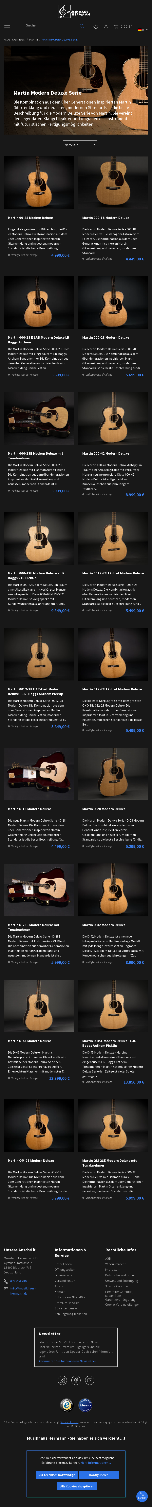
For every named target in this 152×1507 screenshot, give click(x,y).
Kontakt (60, 1292)
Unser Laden (63, 1264)
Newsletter (49, 1333)
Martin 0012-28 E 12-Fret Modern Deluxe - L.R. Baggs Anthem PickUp (35, 691)
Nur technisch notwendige (56, 1475)
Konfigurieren (98, 1475)
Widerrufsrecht (115, 1264)
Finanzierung (63, 1275)
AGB (108, 1258)
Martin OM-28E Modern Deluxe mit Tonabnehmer (109, 1163)
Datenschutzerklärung (120, 1275)
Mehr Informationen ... (96, 1463)
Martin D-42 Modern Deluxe (103, 925)
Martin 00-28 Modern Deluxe (30, 217)
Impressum (113, 1269)
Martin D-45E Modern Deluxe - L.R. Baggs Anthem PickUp (109, 1043)
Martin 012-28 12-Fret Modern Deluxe (112, 689)
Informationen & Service (70, 1252)
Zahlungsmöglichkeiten (71, 1314)
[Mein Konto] (106, 26)
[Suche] (51, 25)
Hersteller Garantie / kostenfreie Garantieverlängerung (120, 1296)
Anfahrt (60, 1286)
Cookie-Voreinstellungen (122, 1304)
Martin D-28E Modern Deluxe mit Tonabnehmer (33, 927)
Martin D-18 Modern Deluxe (29, 809)
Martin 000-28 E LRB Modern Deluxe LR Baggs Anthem (38, 339)
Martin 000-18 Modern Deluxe (105, 217)
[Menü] (9, 25)
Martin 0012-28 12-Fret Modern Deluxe (113, 573)
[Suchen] (82, 26)
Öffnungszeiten (65, 1269)
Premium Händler (67, 1303)
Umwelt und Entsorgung (121, 1281)
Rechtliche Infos (120, 1250)
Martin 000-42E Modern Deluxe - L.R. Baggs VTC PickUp (37, 575)
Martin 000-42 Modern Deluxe (105, 453)
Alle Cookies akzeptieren (77, 1486)
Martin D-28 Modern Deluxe (103, 809)
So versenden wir (67, 1308)
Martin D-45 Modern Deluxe (29, 1041)
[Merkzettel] (96, 26)
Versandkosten (65, 1281)
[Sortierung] (80, 144)
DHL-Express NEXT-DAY (70, 1297)
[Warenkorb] (121, 26)
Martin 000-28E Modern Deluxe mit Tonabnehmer (35, 455)
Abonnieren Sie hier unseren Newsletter (67, 1361)
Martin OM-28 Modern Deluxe (31, 1160)
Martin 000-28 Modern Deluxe (105, 337)
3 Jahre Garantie (116, 1286)
